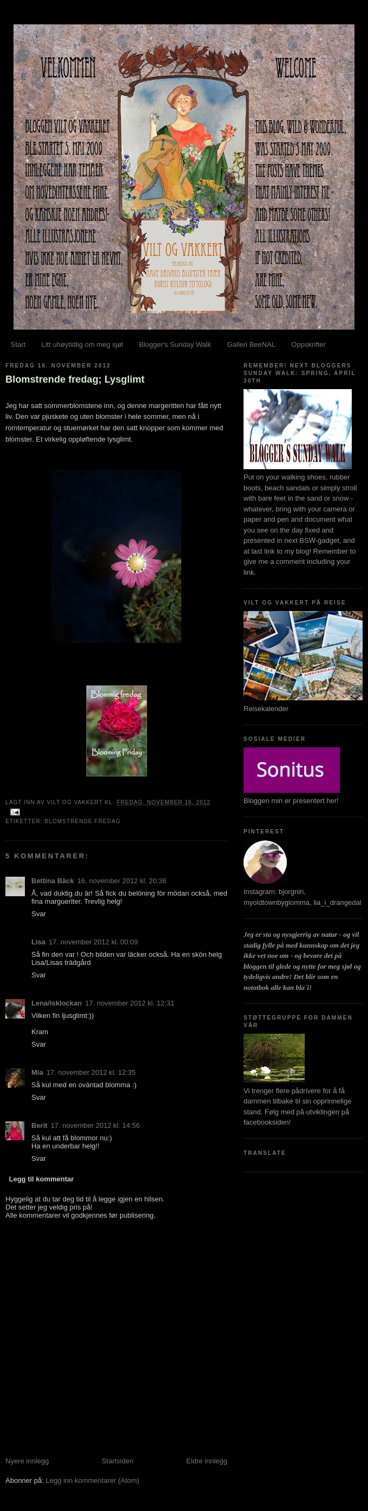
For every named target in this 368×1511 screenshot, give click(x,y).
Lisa (38, 942)
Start (18, 344)
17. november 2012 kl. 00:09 (93, 942)
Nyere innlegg (27, 1461)
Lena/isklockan (56, 1003)
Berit (39, 1125)
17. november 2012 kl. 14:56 (95, 1125)
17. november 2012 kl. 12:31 (129, 1003)
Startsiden (118, 1461)
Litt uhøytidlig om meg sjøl (82, 344)
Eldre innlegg (206, 1461)
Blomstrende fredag (82, 821)
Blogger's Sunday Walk (175, 344)
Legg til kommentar (41, 1179)
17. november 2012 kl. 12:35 (91, 1072)
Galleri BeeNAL (251, 344)
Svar (38, 914)
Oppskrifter (308, 344)
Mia (37, 1072)
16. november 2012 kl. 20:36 (122, 881)
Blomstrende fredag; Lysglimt (74, 379)
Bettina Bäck (52, 881)
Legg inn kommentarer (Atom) (92, 1480)
